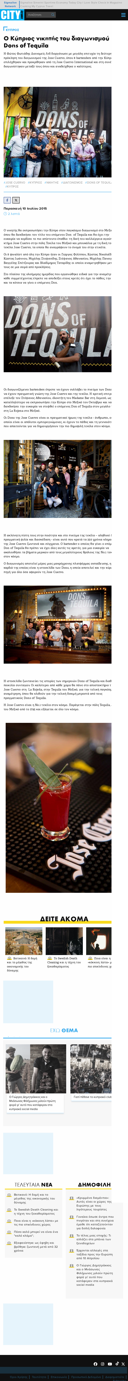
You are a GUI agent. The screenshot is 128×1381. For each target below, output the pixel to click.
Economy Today (66, 2)
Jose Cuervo (16, 182)
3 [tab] (19, 1035)
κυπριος (36, 182)
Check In (103, 2)
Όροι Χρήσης (19, 1376)
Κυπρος (12, 30)
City (79, 2)
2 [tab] (13, 1035)
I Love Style (89, 2)
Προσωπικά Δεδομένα (86, 1376)
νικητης (53, 182)
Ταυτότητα (39, 1376)
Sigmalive (26, 2)
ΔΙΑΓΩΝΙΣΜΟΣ (73, 182)
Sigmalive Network (10, 4)
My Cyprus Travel (42, 6)
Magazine (116, 2)
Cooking (25, 6)
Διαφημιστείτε (114, 1376)
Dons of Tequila (100, 182)
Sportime (50, 2)
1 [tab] (8, 1035)
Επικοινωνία (59, 1376)
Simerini (38, 2)
